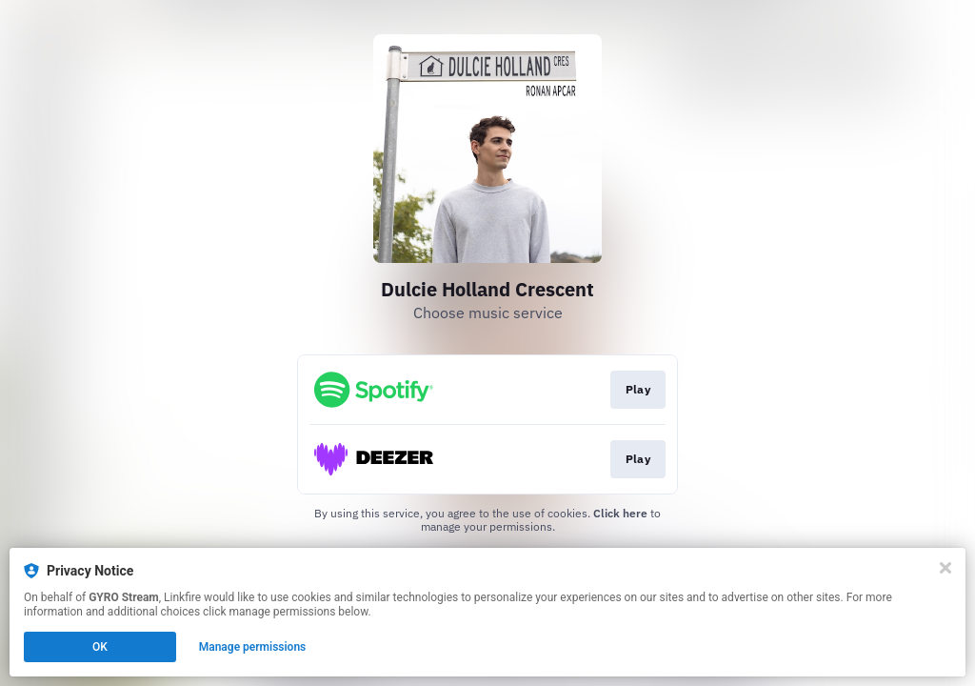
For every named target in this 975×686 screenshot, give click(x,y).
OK (100, 647)
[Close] (945, 568)
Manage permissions (253, 647)
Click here (620, 513)
